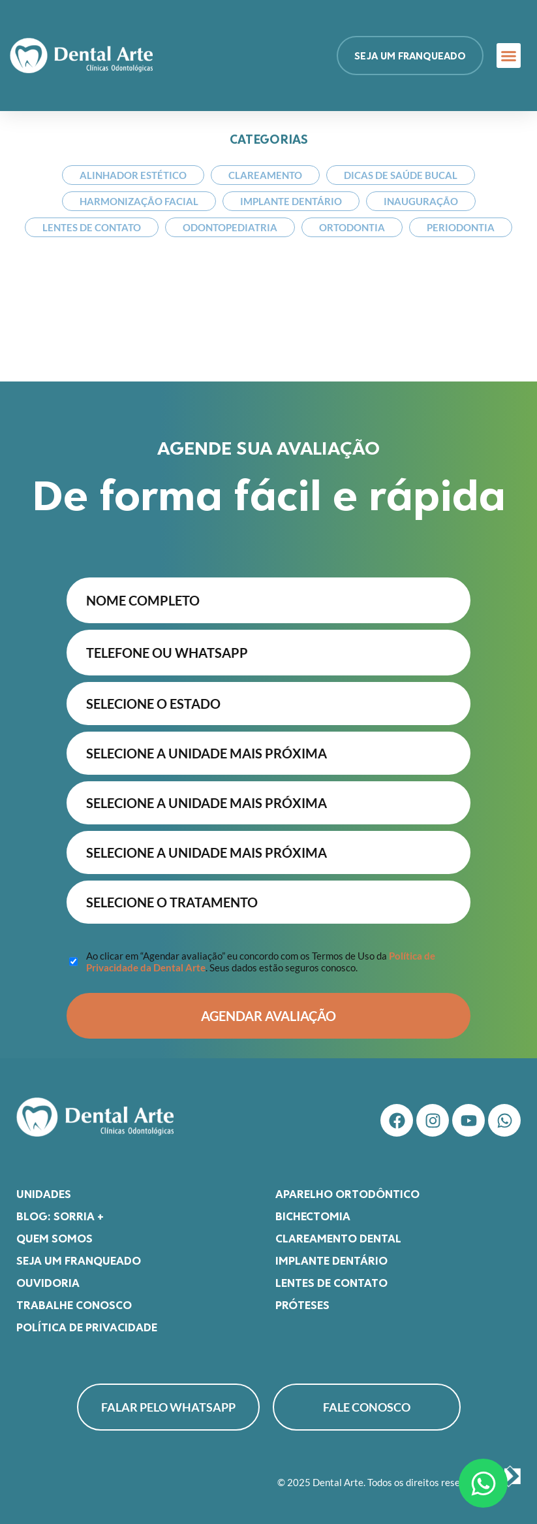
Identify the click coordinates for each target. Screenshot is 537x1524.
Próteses (302, 1298)
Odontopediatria (230, 227)
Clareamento (265, 175)
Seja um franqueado (78, 1253)
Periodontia (461, 227)
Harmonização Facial (139, 201)
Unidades (43, 1187)
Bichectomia (312, 1209)
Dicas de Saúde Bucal (400, 175)
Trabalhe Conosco (74, 1298)
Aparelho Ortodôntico (347, 1187)
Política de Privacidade (86, 1320)
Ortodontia (352, 227)
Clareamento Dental (338, 1231)
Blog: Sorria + (60, 1209)
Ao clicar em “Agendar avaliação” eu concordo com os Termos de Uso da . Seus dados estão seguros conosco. (260, 955)
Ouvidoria (48, 1276)
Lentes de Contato (91, 227)
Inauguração (421, 201)
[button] (509, 55)
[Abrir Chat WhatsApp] (483, 1483)
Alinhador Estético (133, 175)
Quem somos (54, 1231)
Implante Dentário (291, 201)
